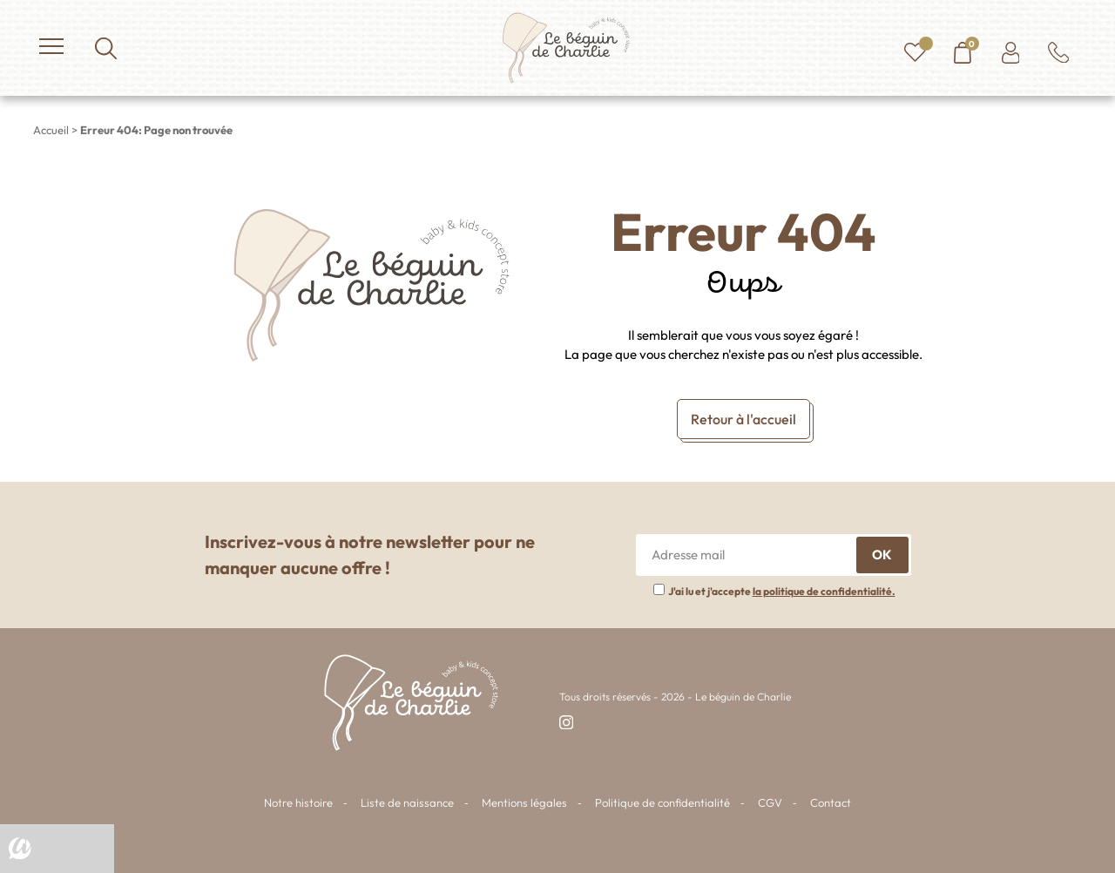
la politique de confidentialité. (824, 591)
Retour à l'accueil (743, 419)
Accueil (51, 130)
